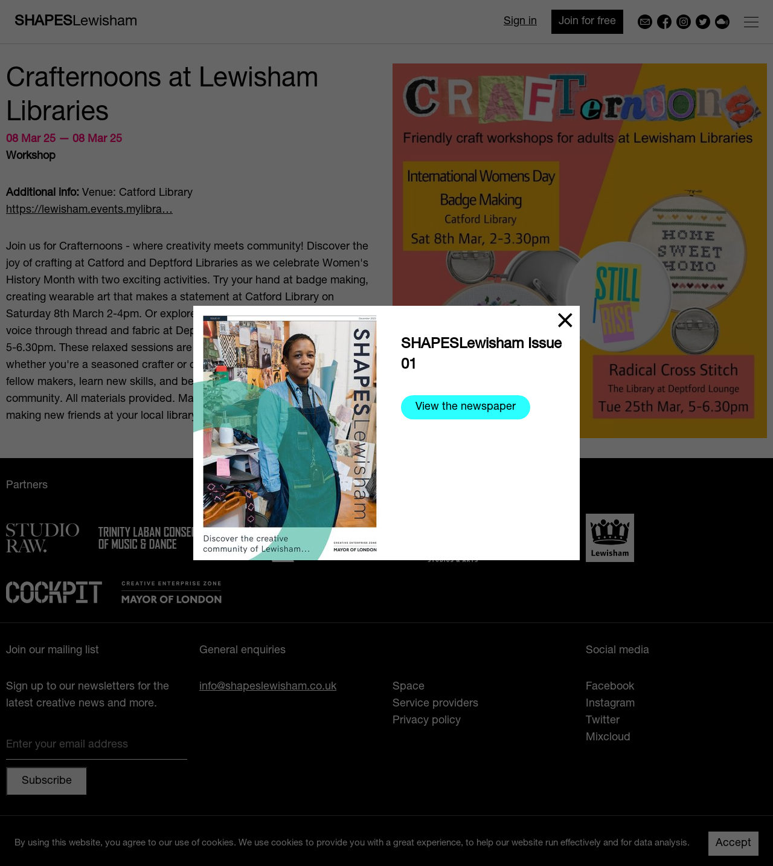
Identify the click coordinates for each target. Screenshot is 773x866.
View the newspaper (465, 407)
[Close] (565, 320)
